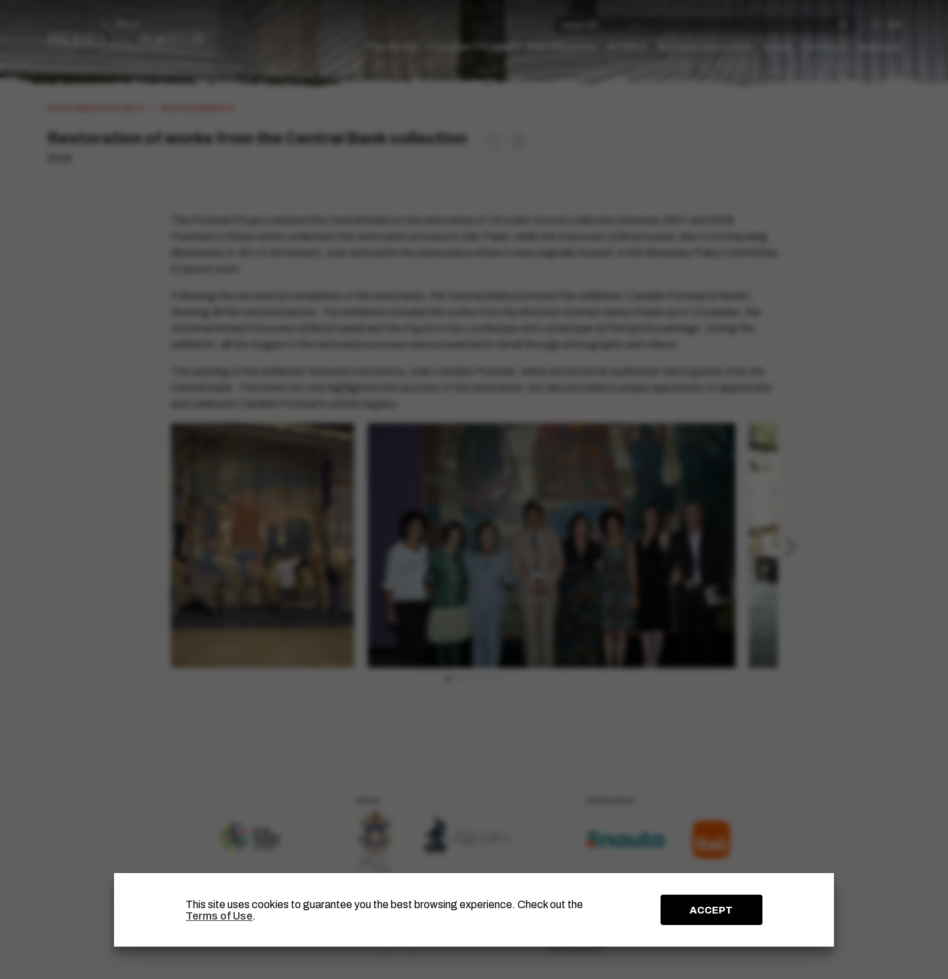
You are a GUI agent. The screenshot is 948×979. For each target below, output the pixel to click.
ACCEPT (711, 910)
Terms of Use (219, 916)
